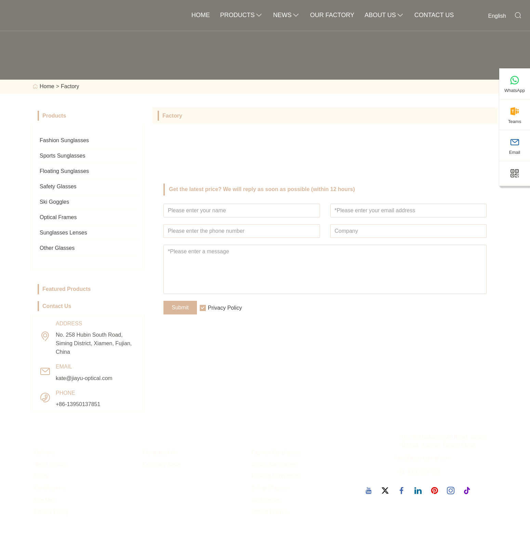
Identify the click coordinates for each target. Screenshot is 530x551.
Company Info (160, 452)
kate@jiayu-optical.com (84, 378)
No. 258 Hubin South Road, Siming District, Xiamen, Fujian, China (94, 343)
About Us (384, 15)
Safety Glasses (58, 186)
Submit (180, 307)
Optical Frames (58, 217)
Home (200, 15)
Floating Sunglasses (64, 171)
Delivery (44, 452)
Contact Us (434, 15)
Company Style (161, 464)
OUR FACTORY (332, 15)
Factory (70, 86)
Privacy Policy (225, 308)
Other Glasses (57, 248)
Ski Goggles (54, 202)
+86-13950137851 (78, 404)
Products (241, 15)
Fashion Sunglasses (64, 140)
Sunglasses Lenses (63, 233)
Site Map (45, 500)
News (286, 15)
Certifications (50, 488)
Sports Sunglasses (62, 156)
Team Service (50, 464)
